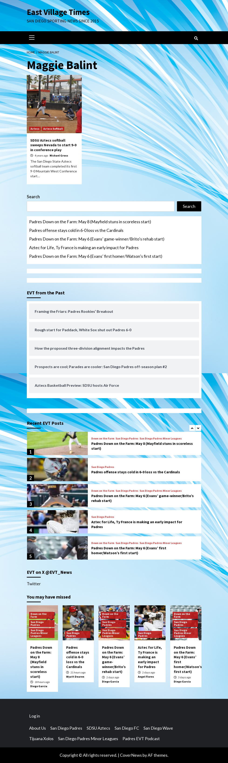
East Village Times (58, 12)
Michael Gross (59, 155)
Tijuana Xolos (41, 738)
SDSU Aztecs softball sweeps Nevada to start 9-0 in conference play (53, 145)
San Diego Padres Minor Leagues (161, 438)
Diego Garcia (38, 686)
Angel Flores (146, 676)
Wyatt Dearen (75, 676)
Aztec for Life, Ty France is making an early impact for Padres (84, 247)
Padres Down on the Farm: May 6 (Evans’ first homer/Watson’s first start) (95, 256)
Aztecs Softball (53, 128)
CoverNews (131, 755)
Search (33, 196)
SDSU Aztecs (98, 728)
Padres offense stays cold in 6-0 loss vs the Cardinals (76, 230)
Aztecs (35, 128)
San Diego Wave (158, 728)
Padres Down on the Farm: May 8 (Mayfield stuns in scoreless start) (90, 221)
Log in (34, 715)
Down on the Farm (102, 438)
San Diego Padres (127, 438)
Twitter (34, 583)
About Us (37, 728)
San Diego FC (127, 728)
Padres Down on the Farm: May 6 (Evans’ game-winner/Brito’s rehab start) (96, 238)
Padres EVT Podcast (141, 738)
